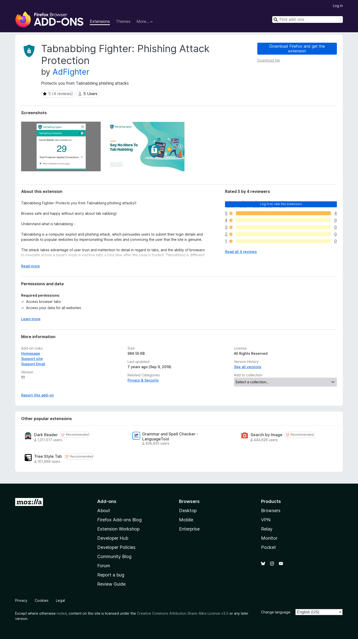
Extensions (100, 21)
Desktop (188, 510)
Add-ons (106, 501)
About (103, 510)
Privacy (21, 600)
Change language (275, 612)
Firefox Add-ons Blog (119, 519)
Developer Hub (112, 538)
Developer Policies (116, 547)
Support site (32, 358)
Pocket (268, 547)
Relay (266, 529)
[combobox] (307, 19)
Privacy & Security (143, 380)
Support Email (33, 364)
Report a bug (110, 574)
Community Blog (114, 556)
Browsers (270, 510)
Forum (103, 565)
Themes (123, 21)
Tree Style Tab (48, 456)
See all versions (247, 367)
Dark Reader (46, 434)
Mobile (186, 519)
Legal (60, 600)
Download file (268, 60)
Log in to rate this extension (281, 204)
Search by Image (266, 434)
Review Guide (111, 584)
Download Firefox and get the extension (297, 48)
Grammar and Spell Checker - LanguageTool (170, 436)
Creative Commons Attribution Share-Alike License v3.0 (182, 613)
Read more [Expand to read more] (30, 266)
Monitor (269, 538)
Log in (338, 5)
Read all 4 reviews (241, 251)
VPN (265, 519)
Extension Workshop (118, 529)
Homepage (30, 353)
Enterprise (189, 529)
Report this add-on (37, 395)
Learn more (31, 319)
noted (62, 613)
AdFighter (71, 72)
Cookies (41, 600)
